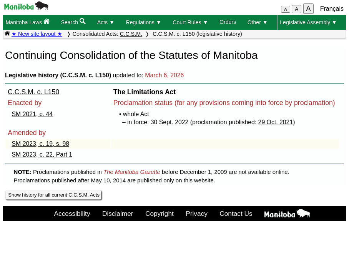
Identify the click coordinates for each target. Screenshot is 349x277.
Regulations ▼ (143, 22)
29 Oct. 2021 (275, 122)
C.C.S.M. (131, 34)
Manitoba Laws (27, 21)
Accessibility (72, 213)
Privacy (197, 213)
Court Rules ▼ (190, 22)
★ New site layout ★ (37, 34)
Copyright (159, 213)
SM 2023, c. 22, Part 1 (42, 154)
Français (332, 8)
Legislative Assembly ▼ (308, 22)
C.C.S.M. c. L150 (33, 92)
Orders (227, 22)
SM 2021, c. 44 (32, 114)
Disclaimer (117, 213)
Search (73, 21)
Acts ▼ (106, 22)
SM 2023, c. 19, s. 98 (41, 143)
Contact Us (235, 213)
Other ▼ (258, 22)
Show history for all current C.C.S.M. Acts (54, 195)
